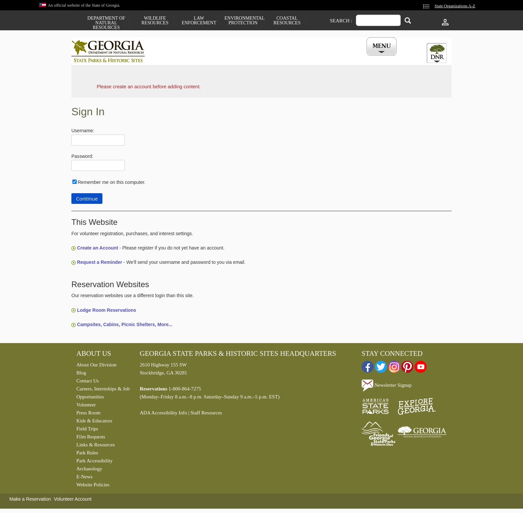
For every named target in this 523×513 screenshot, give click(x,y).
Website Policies (92, 486)
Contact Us (87, 382)
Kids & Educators (94, 422)
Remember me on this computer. (111, 184)
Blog (81, 374)
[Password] (98, 167)
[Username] (98, 141)
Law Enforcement (199, 20)
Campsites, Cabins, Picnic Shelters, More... (124, 326)
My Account (370, 57)
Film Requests (90, 438)
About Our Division (96, 366)
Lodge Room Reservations (106, 311)
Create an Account (97, 249)
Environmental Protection (243, 20)
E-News (84, 478)
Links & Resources (95, 446)
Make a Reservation (30, 500)
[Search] (408, 21)
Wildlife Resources (154, 20)
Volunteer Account (72, 500)
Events (335, 57)
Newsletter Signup (387, 386)
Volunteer (86, 406)
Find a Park (174, 57)
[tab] (437, 53)
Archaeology (89, 470)
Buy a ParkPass (296, 57)
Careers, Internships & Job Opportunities (103, 394)
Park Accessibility (94, 462)
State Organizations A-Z (455, 6)
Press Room (88, 414)
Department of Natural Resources (106, 23)
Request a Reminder (99, 263)
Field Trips (87, 430)
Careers (255, 57)
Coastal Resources (287, 20)
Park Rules (87, 454)
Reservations (217, 57)
